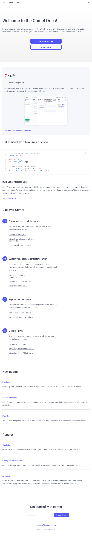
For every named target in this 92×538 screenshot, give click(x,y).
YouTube (51, 530)
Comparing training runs (18, 286)
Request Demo (61, 515)
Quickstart (6, 445)
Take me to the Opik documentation (18, 131)
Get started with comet (46, 507)
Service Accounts (9, 398)
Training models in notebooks (20, 245)
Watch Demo (46, 47)
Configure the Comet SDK (13, 461)
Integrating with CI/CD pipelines (21, 353)
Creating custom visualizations (20, 281)
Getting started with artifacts (20, 313)
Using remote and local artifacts (21, 317)
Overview (6, 476)
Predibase (6, 382)
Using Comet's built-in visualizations (17, 276)
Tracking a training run (17, 235)
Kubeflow (6, 416)
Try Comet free (9, 198)
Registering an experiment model (21, 349)
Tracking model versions (18, 344)
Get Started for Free (46, 41)
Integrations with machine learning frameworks (22, 240)
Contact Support (50, 525)
